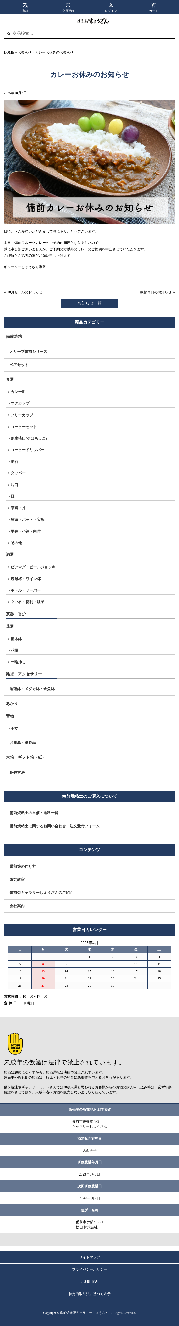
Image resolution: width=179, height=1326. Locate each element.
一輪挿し (18, 662)
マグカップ (20, 403)
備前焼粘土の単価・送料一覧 (34, 813)
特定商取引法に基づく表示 (90, 1294)
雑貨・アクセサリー (24, 674)
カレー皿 (18, 392)
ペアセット (19, 365)
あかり (12, 703)
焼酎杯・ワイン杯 (26, 579)
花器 (10, 626)
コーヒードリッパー (27, 450)
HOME (9, 52)
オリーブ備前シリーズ (28, 352)
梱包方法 (17, 773)
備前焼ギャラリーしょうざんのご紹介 (41, 893)
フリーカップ (22, 415)
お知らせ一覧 (90, 303)
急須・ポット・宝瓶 (27, 520)
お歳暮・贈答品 (23, 743)
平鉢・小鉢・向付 (26, 531)
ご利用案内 (89, 1282)
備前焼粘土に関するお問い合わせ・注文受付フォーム (55, 826)
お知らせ (25, 52)
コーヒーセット (24, 427)
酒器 (10, 554)
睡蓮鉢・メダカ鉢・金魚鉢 (32, 689)
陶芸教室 (17, 880)
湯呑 (14, 462)
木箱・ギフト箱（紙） (26, 757)
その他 (16, 543)
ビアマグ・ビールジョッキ (33, 567)
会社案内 (17, 906)
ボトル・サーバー (26, 590)
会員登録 (68, 11)
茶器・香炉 (16, 614)
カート (153, 11)
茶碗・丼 (18, 508)
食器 (10, 379)
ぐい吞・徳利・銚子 (27, 602)
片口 (14, 485)
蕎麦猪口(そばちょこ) (29, 438)
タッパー (18, 473)
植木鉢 (16, 639)
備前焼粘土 (16, 336)
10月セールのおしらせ (24, 292)
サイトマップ (89, 1257)
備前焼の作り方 (23, 866)
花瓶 (14, 650)
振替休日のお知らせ (156, 292)
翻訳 (25, 11)
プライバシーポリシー (89, 1269)
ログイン (111, 11)
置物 (10, 716)
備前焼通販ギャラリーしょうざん (84, 1313)
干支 (14, 729)
